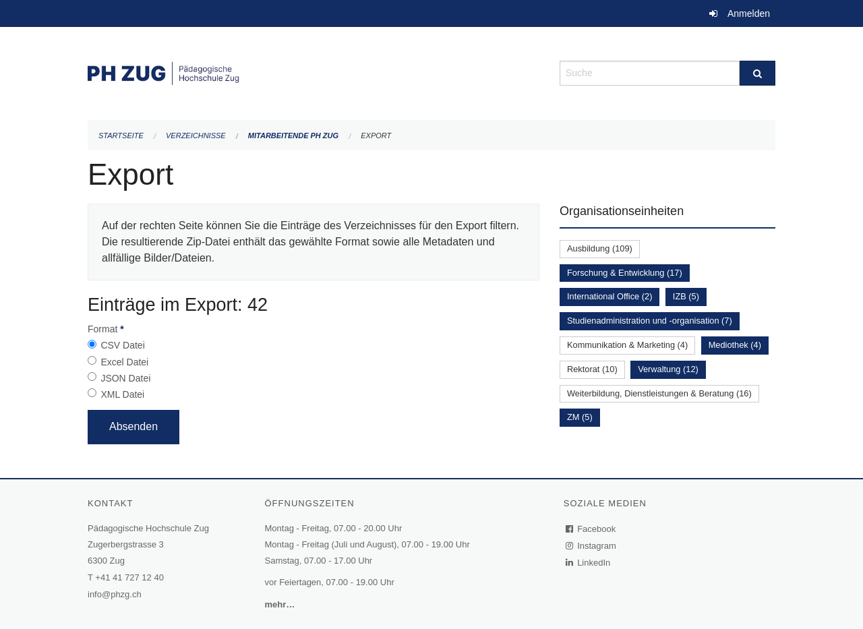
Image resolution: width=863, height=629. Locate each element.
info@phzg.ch (115, 594)
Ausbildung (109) (599, 248)
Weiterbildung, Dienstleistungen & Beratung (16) (659, 393)
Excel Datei (124, 362)
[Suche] (757, 73)
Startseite (121, 135)
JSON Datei (125, 378)
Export (376, 135)
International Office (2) (609, 296)
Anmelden (748, 13)
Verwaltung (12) (668, 369)
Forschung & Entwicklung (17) (624, 273)
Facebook (591, 529)
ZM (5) (580, 417)
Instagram (592, 546)
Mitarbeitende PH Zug (293, 135)
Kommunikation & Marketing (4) (627, 345)
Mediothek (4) (735, 345)
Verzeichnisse (196, 135)
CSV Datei (122, 345)
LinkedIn (589, 563)
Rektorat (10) (592, 369)
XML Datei (122, 394)
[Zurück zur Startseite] (313, 72)
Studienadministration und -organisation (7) (649, 321)
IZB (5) (686, 296)
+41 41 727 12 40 (129, 577)
